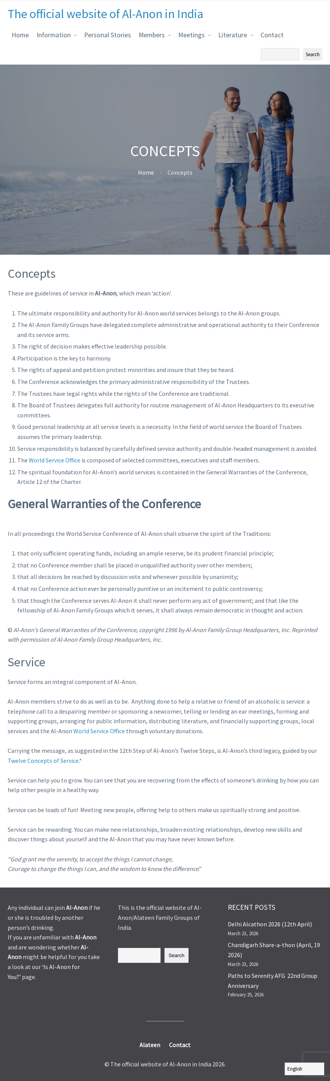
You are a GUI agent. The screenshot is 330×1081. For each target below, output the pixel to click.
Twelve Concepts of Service (43, 760)
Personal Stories (107, 35)
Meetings (191, 35)
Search (176, 955)
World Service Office (54, 460)
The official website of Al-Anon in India (105, 14)
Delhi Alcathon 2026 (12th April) (270, 924)
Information (53, 35)
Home (20, 35)
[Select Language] (304, 1069)
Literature (232, 35)
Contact (272, 35)
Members (152, 35)
